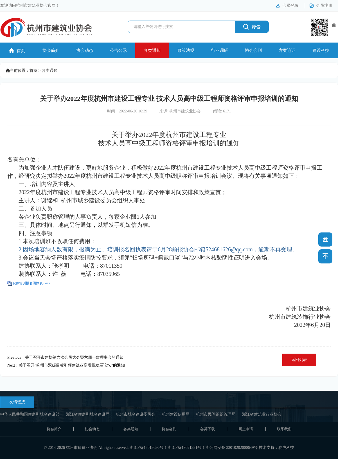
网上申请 (245, 429)
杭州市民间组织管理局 (215, 414)
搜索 (252, 27)
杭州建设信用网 (176, 414)
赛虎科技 (286, 447)
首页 (17, 50)
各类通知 (152, 50)
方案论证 (287, 50)
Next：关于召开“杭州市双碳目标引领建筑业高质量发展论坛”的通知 (66, 365)
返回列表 (299, 360)
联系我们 (284, 429)
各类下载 (207, 429)
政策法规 (185, 50)
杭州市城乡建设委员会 (135, 414)
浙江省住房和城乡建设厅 (87, 414)
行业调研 (219, 50)
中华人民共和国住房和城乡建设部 (29, 414)
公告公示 (118, 50)
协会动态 (84, 50)
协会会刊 (253, 50)
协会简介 (50, 50)
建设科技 (320, 50)
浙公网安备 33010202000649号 (232, 447)
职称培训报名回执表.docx (31, 283)
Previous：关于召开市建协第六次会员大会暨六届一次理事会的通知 (65, 357)
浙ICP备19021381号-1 (186, 447)
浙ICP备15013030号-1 (148, 447)
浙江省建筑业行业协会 (261, 414)
